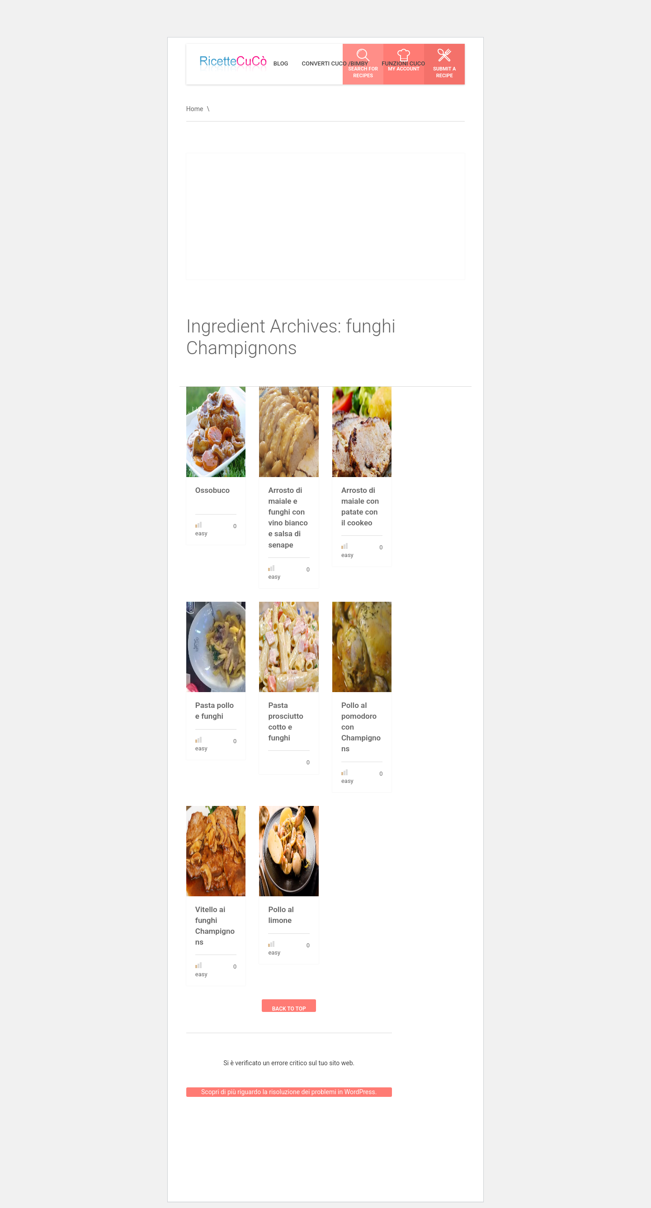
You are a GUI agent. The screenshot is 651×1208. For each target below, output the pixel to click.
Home (194, 108)
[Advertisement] (325, 216)
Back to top (289, 1009)
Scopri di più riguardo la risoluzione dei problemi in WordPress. (289, 1085)
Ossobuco (212, 490)
